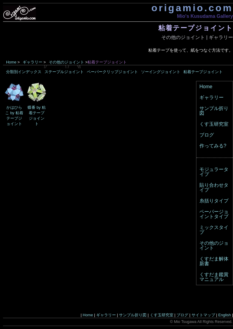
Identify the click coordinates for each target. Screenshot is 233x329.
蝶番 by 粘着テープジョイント (36, 113)
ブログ (206, 134)
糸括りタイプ (213, 200)
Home (11, 62)
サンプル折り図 (213, 111)
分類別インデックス (23, 71)
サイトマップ (203, 315)
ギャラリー (221, 37)
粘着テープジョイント (203, 71)
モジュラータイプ (213, 172)
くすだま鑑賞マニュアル (213, 277)
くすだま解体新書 (213, 261)
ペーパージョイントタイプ (213, 214)
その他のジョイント (183, 37)
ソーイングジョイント (160, 71)
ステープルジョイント (64, 71)
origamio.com (192, 7)
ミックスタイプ (213, 230)
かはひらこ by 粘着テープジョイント (14, 113)
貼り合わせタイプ (213, 187)
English (224, 315)
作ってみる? (212, 145)
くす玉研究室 (213, 124)
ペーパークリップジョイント (112, 71)
